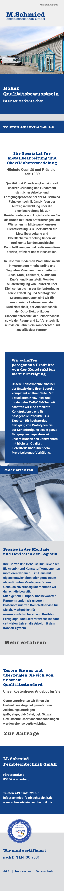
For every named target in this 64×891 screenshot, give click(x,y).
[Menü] (55, 16)
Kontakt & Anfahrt (49, 4)
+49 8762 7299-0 (27, 793)
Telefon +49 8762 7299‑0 (28, 128)
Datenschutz (45, 871)
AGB (6, 871)
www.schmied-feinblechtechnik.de (27, 802)
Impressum (23, 871)
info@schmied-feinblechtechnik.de (28, 798)
